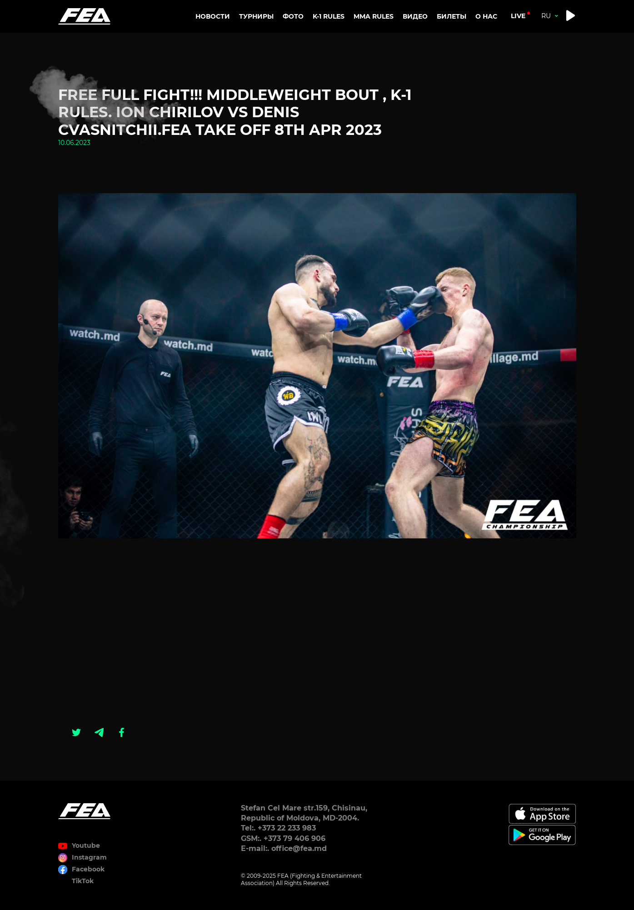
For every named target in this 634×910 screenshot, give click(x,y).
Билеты (451, 16)
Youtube (86, 845)
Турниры (256, 16)
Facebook (88, 869)
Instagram (89, 857)
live (518, 16)
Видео (415, 16)
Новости (212, 16)
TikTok (83, 881)
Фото (293, 16)
